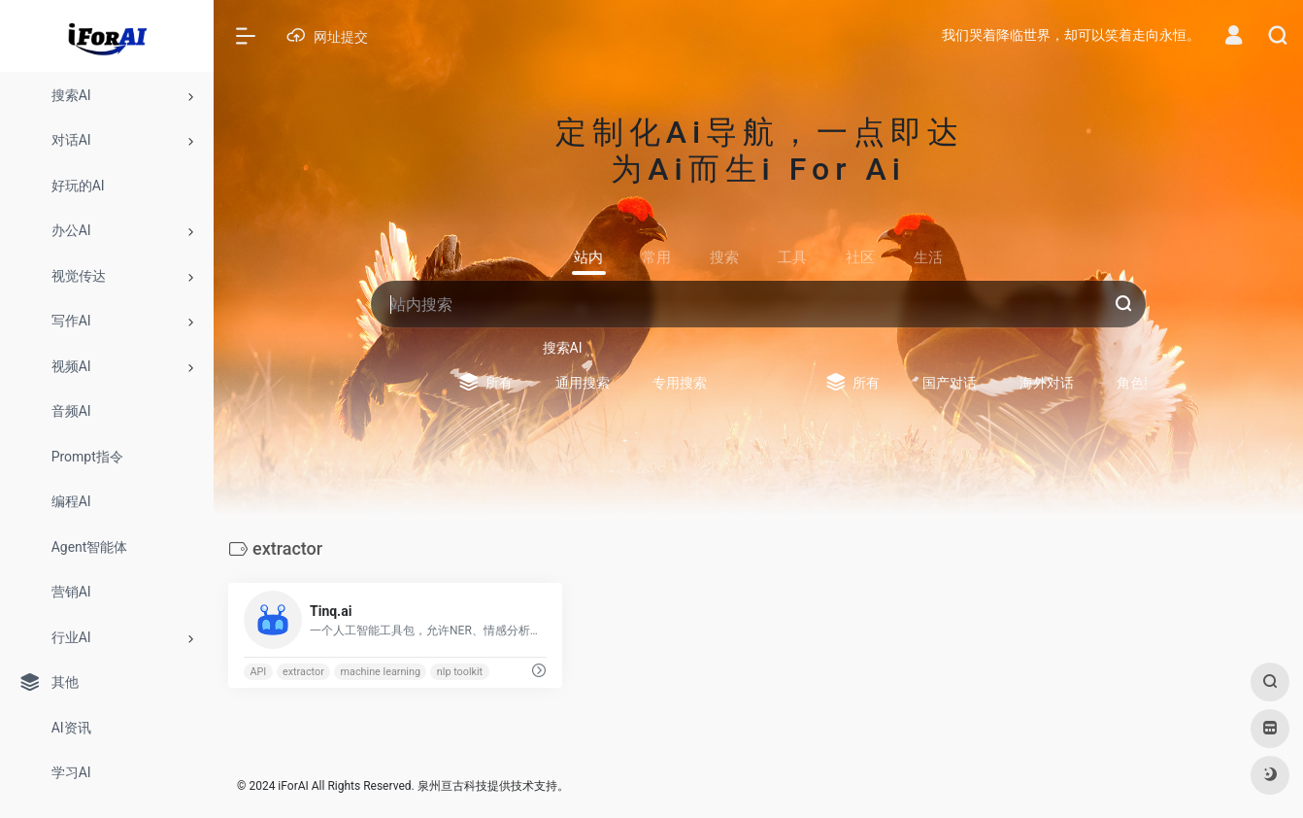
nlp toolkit (460, 671)
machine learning (380, 671)
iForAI (293, 786)
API (258, 671)
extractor (303, 671)
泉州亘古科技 (452, 786)
